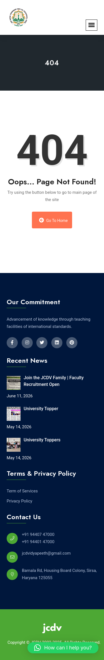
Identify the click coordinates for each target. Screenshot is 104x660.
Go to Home (53, 220)
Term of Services (22, 491)
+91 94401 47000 (38, 541)
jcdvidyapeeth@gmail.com (46, 553)
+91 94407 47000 (38, 534)
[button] (62, 647)
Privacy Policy (19, 501)
